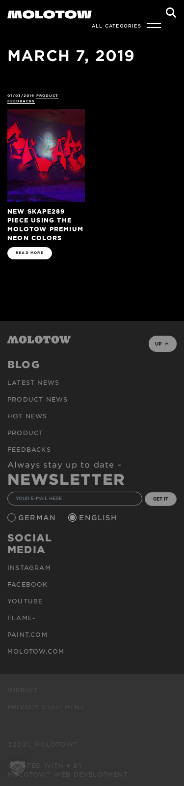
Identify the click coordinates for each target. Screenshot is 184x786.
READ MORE (30, 253)
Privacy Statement (45, 707)
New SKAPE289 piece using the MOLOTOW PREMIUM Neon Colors (45, 224)
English (99, 517)
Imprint (22, 690)
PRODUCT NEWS (37, 399)
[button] (17, 768)
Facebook (27, 584)
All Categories (116, 26)
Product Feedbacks (32, 98)
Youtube (25, 601)
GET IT (160, 499)
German (38, 517)
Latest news (33, 382)
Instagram (29, 567)
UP (161, 343)
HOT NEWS (27, 416)
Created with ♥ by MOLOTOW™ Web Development (67, 769)
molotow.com (35, 651)
